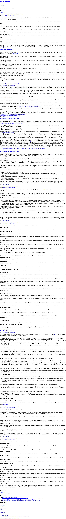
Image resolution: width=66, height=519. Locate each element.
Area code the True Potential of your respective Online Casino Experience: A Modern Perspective (15, 498)
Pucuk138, (55, 334)
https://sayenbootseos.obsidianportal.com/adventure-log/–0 (8, 132)
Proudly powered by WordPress (4, 518)
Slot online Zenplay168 (5, 515)
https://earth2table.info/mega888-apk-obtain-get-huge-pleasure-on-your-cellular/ (34, 148)
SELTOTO (1, 509)
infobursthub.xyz (5, 1)
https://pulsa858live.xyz (3, 441)
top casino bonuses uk (3, 508)
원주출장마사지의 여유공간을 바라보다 (7, 49)
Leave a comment (6, 47)
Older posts (2, 12)
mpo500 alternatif (2, 512)
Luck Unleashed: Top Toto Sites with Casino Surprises (9, 151)
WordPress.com (16, 518)
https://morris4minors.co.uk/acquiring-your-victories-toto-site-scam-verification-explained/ (12, 114)
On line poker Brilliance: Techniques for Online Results (9, 118)
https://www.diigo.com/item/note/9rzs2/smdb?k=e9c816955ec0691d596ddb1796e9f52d (29, 106)
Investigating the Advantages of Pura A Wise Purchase (9, 497)
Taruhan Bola (5, 225)
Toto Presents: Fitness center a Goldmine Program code (9, 83)
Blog (3, 47)
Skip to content (2, 5)
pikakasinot (1, 506)
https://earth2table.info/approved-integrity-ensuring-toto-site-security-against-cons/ (11, 148)
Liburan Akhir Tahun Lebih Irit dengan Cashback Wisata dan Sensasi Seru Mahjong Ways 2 (15, 516)
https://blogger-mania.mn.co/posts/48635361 (6, 97)
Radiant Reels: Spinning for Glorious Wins (7, 330)
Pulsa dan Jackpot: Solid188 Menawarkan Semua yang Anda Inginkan (12, 405)
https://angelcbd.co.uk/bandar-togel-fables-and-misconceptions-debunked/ (10, 115)
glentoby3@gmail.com (12, 15)
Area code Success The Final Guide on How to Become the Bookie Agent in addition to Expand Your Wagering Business (18, 499)
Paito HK (44, 189)
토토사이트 (52, 154)
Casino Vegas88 (2, 505)
